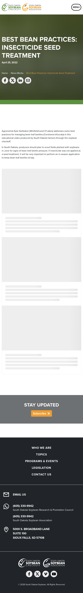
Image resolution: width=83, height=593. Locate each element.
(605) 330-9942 (23, 506)
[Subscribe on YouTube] (54, 574)
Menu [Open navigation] (76, 7)
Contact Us (41, 474)
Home (5, 73)
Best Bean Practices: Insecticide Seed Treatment (50, 73)
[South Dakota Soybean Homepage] (21, 7)
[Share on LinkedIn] (20, 80)
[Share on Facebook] (5, 80)
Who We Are (41, 448)
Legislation (41, 468)
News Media (17, 73)
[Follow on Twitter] (37, 574)
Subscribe (39, 413)
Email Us (19, 494)
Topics (41, 454)
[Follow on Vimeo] (45, 574)
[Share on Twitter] (12, 80)
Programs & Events (41, 461)
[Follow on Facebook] (29, 574)
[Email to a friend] (28, 80)
